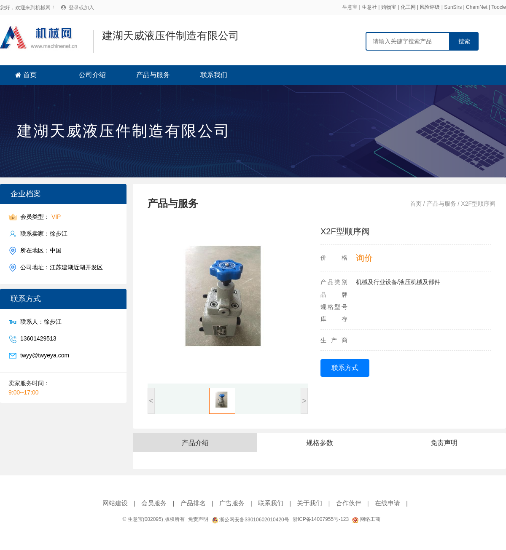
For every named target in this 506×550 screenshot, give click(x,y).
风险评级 (430, 7)
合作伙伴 (348, 503)
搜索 (464, 41)
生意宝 (350, 7)
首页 (30, 74)
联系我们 (213, 74)
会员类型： (40, 217)
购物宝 (388, 7)
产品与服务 (153, 74)
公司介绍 (92, 74)
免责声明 (198, 519)
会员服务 (154, 503)
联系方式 (344, 367)
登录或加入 (81, 8)
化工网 (408, 7)
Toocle (498, 7)
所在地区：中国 (41, 251)
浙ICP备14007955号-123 (321, 519)
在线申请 (387, 503)
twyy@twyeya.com (44, 355)
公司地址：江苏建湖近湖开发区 (61, 267)
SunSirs (453, 7)
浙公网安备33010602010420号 (250, 520)
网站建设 (115, 503)
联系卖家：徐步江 (43, 234)
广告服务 (232, 503)
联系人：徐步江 (41, 322)
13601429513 (38, 339)
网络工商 (366, 519)
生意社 (369, 7)
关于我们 (309, 503)
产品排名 (193, 503)
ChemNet (476, 7)
